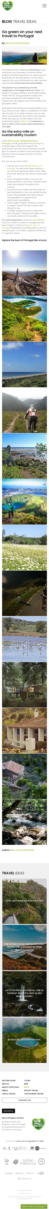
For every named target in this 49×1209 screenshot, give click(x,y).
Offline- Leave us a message (33, 1207)
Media (5, 1090)
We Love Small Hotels (17, 43)
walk (34, 220)
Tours (27, 1080)
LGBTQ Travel (9, 1093)
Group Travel (31, 1090)
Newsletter (8, 1111)
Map (26, 1084)
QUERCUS (24, 121)
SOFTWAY (28, 1199)
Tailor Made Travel (34, 1093)
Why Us (5, 1084)
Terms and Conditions (24, 1190)
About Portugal (10, 1087)
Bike (26, 166)
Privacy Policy (24, 1194)
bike (43, 220)
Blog (26, 1087)
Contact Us (24, 1100)
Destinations (9, 1080)
